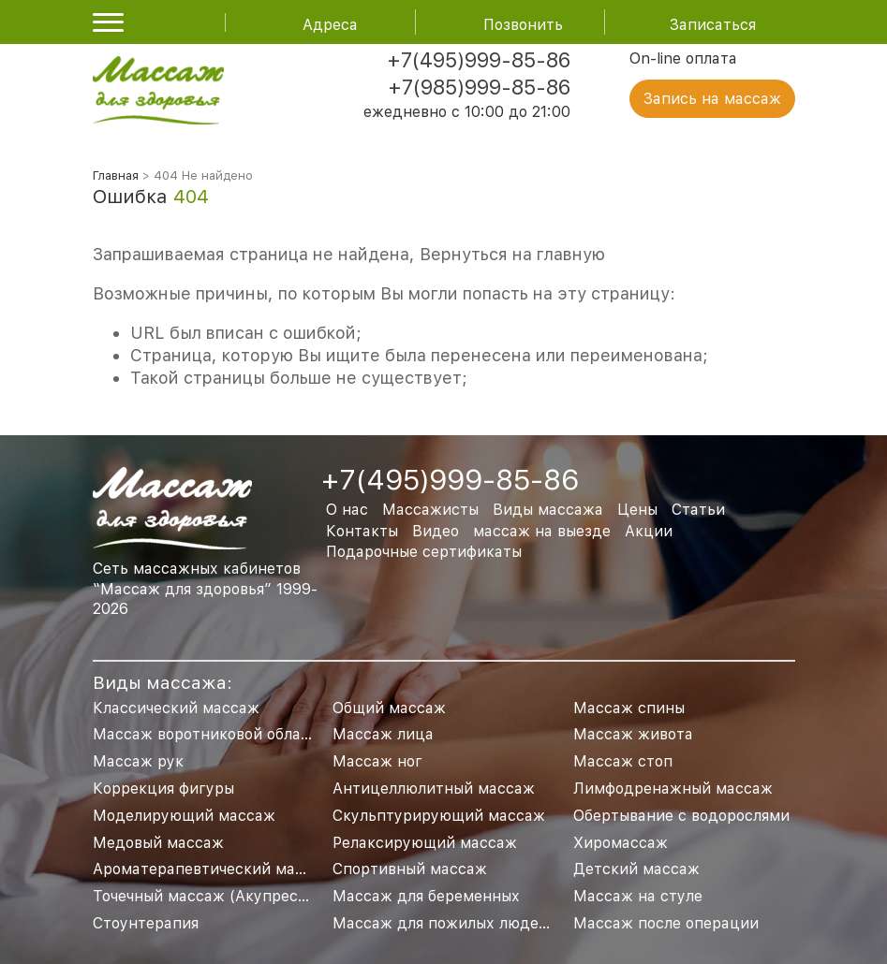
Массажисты (430, 510)
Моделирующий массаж (184, 816)
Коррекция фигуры (163, 788)
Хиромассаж (620, 843)
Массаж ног (377, 761)
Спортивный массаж (410, 869)
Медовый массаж (158, 843)
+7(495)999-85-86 (478, 60)
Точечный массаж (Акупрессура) (215, 896)
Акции (649, 531)
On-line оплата (683, 58)
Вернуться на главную (512, 254)
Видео (435, 531)
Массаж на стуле (637, 896)
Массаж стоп (623, 761)
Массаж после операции (666, 923)
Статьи (698, 510)
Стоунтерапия (146, 923)
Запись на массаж (712, 99)
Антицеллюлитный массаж (434, 788)
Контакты (362, 531)
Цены (637, 510)
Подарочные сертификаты (424, 552)
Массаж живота (633, 734)
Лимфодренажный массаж (673, 788)
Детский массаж (636, 869)
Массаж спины (629, 708)
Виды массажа (548, 510)
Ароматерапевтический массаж (213, 869)
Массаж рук (138, 761)
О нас (347, 510)
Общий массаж (389, 708)
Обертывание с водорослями (681, 816)
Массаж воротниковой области (210, 734)
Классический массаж (176, 708)
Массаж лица (383, 734)
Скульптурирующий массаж (439, 816)
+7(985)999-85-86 (479, 87)
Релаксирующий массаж (425, 843)
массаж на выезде (542, 531)
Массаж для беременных (426, 896)
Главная (116, 175)
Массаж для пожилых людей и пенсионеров (498, 923)
